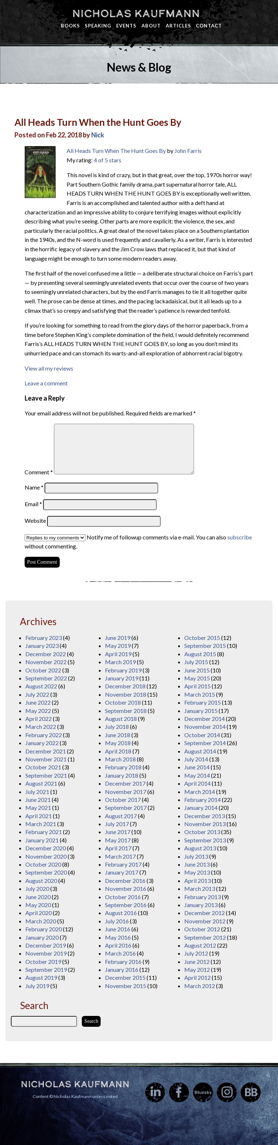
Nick (97, 135)
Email (33, 503)
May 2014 (197, 775)
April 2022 (38, 718)
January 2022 (42, 742)
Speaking (98, 26)
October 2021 (43, 767)
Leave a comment (46, 383)
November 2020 (46, 856)
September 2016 (126, 904)
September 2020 (46, 872)
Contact (209, 26)
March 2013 (199, 888)
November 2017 (125, 791)
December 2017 (125, 783)
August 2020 (41, 880)
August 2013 (200, 848)
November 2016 (125, 888)
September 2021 (46, 775)
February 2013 (202, 896)
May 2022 (38, 710)
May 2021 (38, 807)
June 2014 (197, 767)
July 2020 (37, 888)
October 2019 (43, 961)
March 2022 (40, 726)
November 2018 (125, 694)
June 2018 (117, 734)
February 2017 (123, 864)
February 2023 (43, 637)
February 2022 (43, 734)
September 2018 (126, 710)
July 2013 (196, 856)
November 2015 (125, 985)
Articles (178, 26)
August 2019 (41, 977)
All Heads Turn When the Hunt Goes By (97, 122)
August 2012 (200, 945)
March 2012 (199, 985)
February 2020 (43, 929)
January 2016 (121, 969)
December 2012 (204, 912)
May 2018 (118, 742)
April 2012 (197, 977)
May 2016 (118, 937)
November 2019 (46, 953)
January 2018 (121, 775)
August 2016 (121, 912)
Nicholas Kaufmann (136, 13)
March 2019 (120, 661)
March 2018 (120, 759)
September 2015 (205, 645)
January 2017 (121, 872)
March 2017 (120, 856)
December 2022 (45, 653)
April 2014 (197, 783)
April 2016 (118, 945)
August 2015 (200, 653)
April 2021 (38, 815)
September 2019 (46, 969)
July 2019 (37, 985)
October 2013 (202, 831)
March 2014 (199, 791)
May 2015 (197, 678)
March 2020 (40, 921)
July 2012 (196, 953)
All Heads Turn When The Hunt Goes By (116, 150)
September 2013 (205, 840)
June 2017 (117, 831)
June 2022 (38, 702)
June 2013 (197, 864)
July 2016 (117, 921)
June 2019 (117, 637)
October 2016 (123, 896)
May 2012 (197, 969)
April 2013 (197, 880)
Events (126, 26)
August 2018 (121, 718)
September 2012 (205, 937)
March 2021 (40, 823)
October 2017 (123, 799)
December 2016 (125, 880)
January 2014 (201, 807)
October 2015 (202, 637)
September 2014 (205, 742)
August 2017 (121, 815)
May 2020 (38, 904)
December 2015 (125, 977)
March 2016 (120, 953)
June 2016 (117, 929)
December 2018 (125, 686)
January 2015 (201, 710)
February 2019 (123, 670)
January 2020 (42, 937)
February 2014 (202, 799)
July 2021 (37, 791)
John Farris (188, 150)
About (151, 26)
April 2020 (38, 912)
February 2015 (202, 702)
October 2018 (123, 702)
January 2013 (201, 904)
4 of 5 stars (107, 160)
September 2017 (126, 807)
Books (70, 26)
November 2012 (205, 921)
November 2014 (205, 726)
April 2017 (118, 848)
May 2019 (118, 645)
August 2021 (41, 783)
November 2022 (46, 661)
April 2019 (118, 653)
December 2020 (45, 848)
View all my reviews (49, 368)
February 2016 (123, 961)
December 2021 (45, 751)
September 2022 (46, 678)
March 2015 (199, 694)
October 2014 (202, 734)
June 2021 (38, 799)
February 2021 (43, 831)
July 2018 (117, 726)
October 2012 (202, 929)
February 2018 (123, 767)
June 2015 (197, 670)
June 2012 (197, 961)
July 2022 (37, 694)
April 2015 (197, 686)
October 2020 (43, 864)
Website (35, 520)
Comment (39, 472)
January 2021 (42, 840)
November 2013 (205, 823)
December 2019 (45, 945)
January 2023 (42, 645)
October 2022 (43, 670)
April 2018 (118, 751)
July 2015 (196, 661)
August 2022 (41, 686)
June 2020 (38, 896)
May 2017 (118, 840)
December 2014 (204, 718)
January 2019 (121, 678)
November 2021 (46, 759)
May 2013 (197, 872)
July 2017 (117, 823)
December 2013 (204, 815)
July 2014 (196, 759)
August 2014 (200, 751)
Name (34, 487)
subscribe (239, 537)
